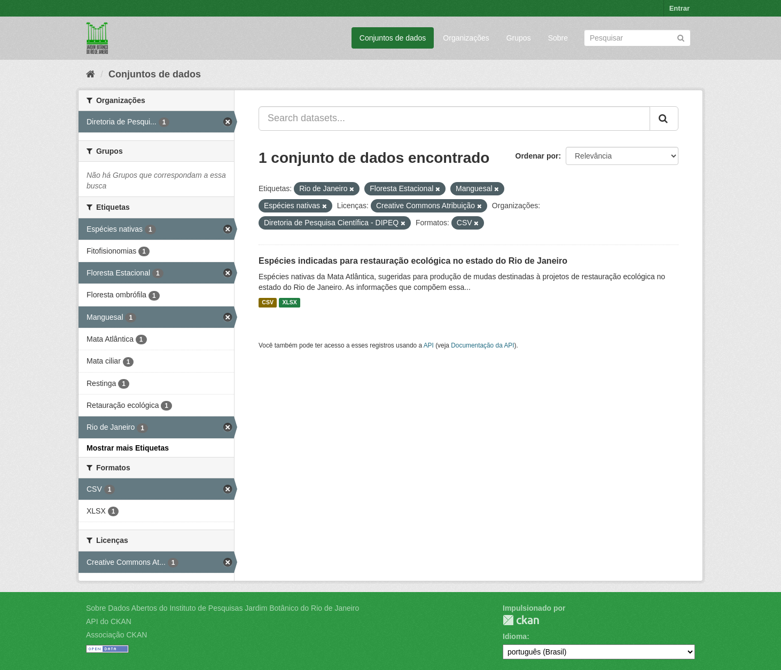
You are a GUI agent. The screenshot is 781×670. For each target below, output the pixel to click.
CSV (268, 302)
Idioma (515, 636)
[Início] (90, 74)
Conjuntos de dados (393, 38)
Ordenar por (537, 156)
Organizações (466, 38)
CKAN (521, 620)
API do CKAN (108, 621)
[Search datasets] (637, 37)
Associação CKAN (116, 634)
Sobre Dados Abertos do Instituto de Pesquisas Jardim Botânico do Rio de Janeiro (222, 608)
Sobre (558, 38)
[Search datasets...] (454, 118)
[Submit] (680, 37)
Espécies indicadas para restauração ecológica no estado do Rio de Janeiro (413, 260)
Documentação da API (482, 345)
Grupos (518, 38)
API (429, 345)
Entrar (679, 8)
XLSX (289, 302)
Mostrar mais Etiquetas (128, 448)
